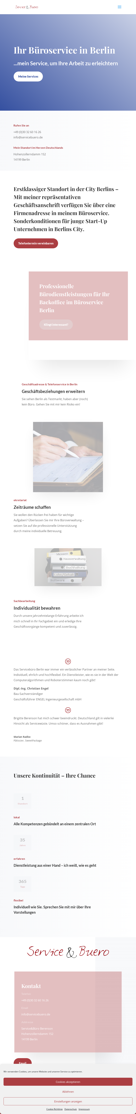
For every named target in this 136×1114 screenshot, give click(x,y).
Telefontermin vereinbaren (35, 243)
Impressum (84, 1109)
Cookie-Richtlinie (54, 1109)
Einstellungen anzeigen (68, 1101)
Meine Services (28, 76)
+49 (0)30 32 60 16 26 (35, 1000)
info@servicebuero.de (36, 1014)
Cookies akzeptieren (68, 1082)
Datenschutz (70, 1109)
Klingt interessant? (56, 324)
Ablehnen (68, 1091)
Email (22, 1063)
